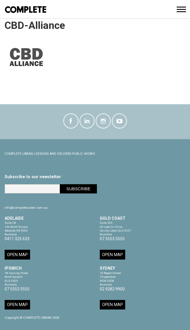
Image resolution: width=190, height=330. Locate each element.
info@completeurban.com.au (26, 208)
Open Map (17, 254)
